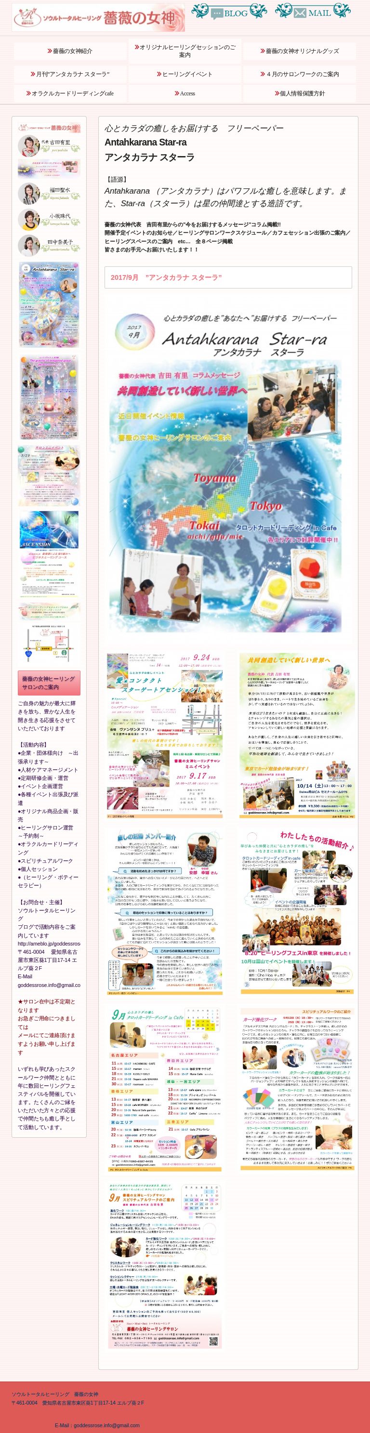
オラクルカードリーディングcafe (72, 94)
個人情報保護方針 (302, 94)
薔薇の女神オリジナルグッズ (302, 51)
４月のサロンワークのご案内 (302, 74)
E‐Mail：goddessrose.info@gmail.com (76, 1425)
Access (187, 94)
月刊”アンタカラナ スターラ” (72, 74)
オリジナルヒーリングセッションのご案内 (187, 51)
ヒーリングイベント (187, 74)
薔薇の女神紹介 (72, 51)
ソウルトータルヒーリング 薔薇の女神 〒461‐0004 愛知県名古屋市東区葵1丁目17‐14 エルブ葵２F (78, 1399)
